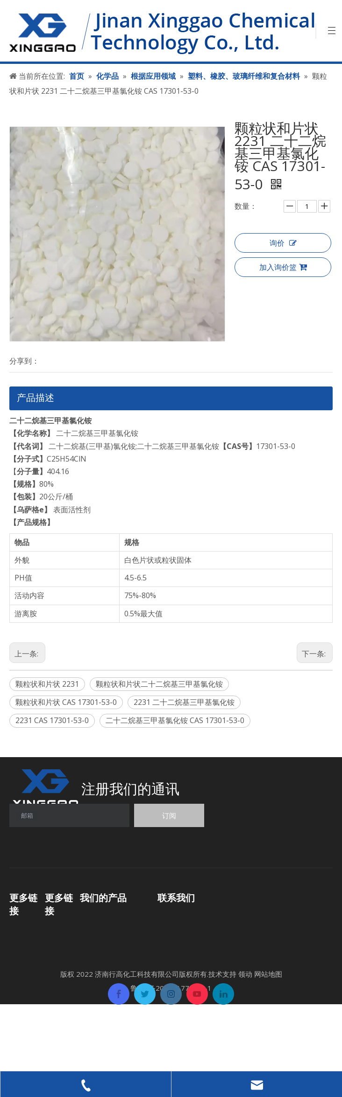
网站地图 (268, 1040)
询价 (283, 243)
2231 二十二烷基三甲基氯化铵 (184, 702)
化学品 (20, 943)
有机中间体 (98, 930)
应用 (16, 957)
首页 (16, 930)
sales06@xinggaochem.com (244, 958)
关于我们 (60, 954)
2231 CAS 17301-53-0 (52, 720)
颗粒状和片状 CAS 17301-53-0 (66, 702)
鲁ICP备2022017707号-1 (171, 1054)
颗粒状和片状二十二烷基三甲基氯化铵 (159, 684)
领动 (245, 1040)
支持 (16, 972)
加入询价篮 (283, 267)
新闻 (52, 968)
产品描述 (35, 397)
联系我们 (60, 982)
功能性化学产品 (106, 916)
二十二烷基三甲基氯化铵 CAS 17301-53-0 (175, 720)
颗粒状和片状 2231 (47, 684)
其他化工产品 (102, 969)
